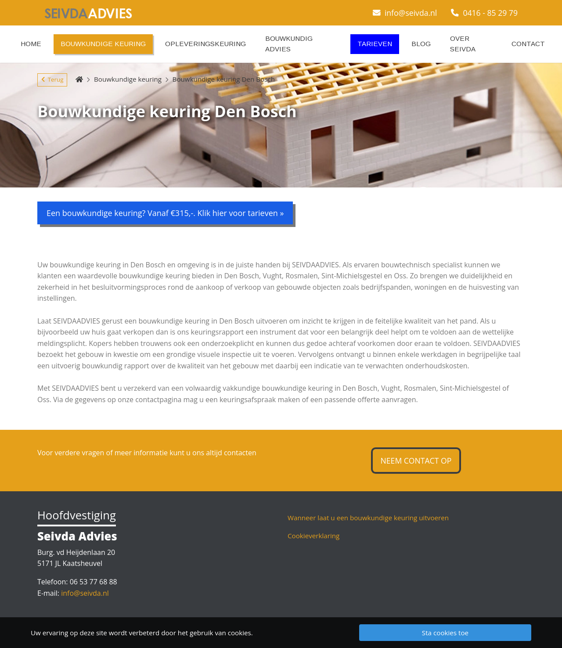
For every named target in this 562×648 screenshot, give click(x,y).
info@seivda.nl (405, 12)
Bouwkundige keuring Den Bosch (224, 79)
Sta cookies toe (445, 632)
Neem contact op (416, 460)
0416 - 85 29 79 (484, 12)
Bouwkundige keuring (128, 79)
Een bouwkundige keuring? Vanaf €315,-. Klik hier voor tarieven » (165, 213)
